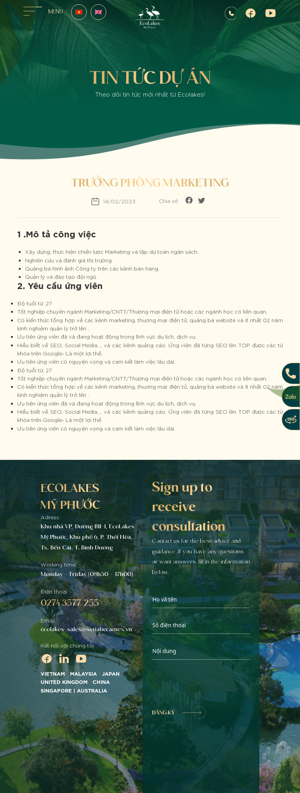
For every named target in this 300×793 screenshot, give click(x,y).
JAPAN (111, 674)
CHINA (101, 682)
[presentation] (211, 683)
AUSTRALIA (93, 691)
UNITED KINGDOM (64, 682)
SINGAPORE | (59, 691)
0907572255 (231, 13)
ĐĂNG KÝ (179, 712)
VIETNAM (53, 674)
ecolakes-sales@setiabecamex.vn (86, 629)
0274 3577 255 (70, 602)
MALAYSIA (83, 674)
